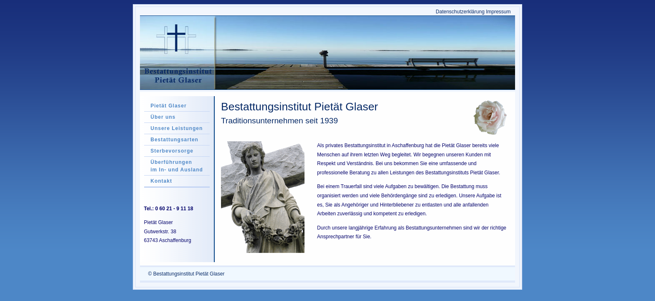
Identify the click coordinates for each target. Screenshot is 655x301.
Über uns (162, 117)
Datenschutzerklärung (460, 12)
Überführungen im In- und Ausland (176, 166)
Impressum (498, 12)
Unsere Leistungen (176, 128)
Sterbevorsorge (171, 151)
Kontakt (161, 181)
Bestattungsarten (174, 140)
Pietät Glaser (168, 106)
